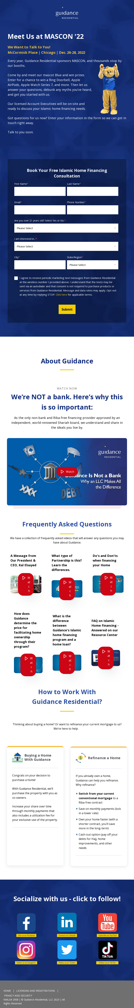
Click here (61, 294)
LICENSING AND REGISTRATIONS (35, 990)
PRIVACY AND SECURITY (18, 995)
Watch (70, 488)
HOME (7, 990)
